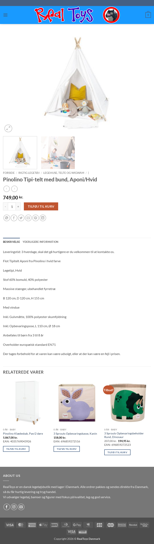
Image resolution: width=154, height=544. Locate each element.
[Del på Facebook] (14, 218)
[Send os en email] (21, 507)
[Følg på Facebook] (6, 507)
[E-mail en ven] (28, 218)
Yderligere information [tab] (41, 241)
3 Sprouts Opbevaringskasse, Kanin (75, 433)
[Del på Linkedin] (43, 218)
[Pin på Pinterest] (35, 218)
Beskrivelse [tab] (11, 241)
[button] (5, 15)
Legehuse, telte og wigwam (63, 172)
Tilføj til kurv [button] (16, 449)
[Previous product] (14, 189)
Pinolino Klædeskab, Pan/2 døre (23, 433)
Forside (9, 172)
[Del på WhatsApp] (6, 218)
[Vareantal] (12, 206)
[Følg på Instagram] (14, 507)
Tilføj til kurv (41, 206)
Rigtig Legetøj (29, 172)
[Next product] (6, 189)
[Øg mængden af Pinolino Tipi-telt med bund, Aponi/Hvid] (18, 206)
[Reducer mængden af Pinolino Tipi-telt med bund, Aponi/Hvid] (5, 206)
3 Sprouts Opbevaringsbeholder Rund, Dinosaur (124, 435)
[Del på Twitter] (21, 218)
